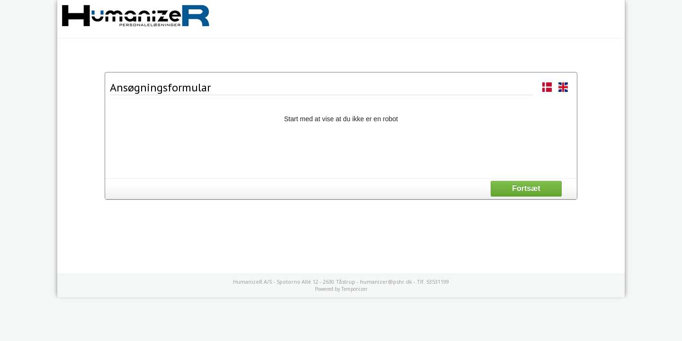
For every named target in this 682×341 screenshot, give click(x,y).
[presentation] (341, 150)
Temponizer (354, 289)
